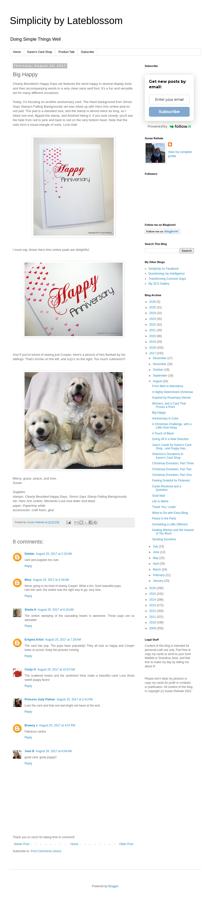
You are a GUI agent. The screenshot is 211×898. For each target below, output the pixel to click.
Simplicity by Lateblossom (66, 20)
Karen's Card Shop (39, 52)
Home (17, 52)
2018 (153, 347)
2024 (153, 313)
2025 (153, 307)
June (156, 552)
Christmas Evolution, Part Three (173, 463)
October (158, 369)
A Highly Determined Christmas (172, 392)
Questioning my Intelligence (166, 273)
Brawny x (31, 725)
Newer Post (21, 844)
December (160, 358)
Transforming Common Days (167, 278)
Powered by (169, 126)
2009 (153, 628)
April (156, 563)
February (159, 575)
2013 (153, 605)
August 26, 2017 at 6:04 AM (54, 751)
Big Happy (159, 412)
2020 (153, 336)
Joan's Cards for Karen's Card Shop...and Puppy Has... (171, 446)
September (160, 375)
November (160, 364)
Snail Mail (158, 495)
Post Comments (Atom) (46, 851)
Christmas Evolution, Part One (172, 475)
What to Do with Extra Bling (170, 513)
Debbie (29, 554)
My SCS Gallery (158, 283)
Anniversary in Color (165, 418)
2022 (153, 324)
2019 (153, 341)
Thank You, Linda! (164, 507)
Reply (28, 566)
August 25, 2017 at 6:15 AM (55, 609)
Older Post (126, 844)
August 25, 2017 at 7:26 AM (63, 639)
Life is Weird (160, 501)
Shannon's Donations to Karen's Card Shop (167, 455)
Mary (28, 580)
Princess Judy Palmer (40, 699)
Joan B (29, 751)
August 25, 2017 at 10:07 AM (56, 669)
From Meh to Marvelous (167, 386)
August (158, 381)
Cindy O (30, 669)
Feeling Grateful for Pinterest (171, 480)
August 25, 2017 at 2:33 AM (54, 554)
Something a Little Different (170, 524)
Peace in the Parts (164, 518)
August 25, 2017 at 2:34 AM (51, 580)
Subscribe (87, 52)
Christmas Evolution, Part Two (172, 469)
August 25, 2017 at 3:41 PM (75, 699)
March (157, 569)
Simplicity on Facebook (163, 268)
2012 (153, 611)
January (158, 580)
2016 (153, 588)
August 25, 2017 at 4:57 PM (57, 725)
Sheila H (30, 609)
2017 (153, 353)
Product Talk (66, 52)
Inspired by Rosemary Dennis (171, 397)
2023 (153, 319)
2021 (153, 330)
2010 (153, 622)
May (156, 558)
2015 (153, 593)
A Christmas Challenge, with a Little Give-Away (171, 425)
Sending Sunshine (164, 539)
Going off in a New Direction (170, 439)
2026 (153, 302)
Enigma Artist (34, 639)
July (156, 546)
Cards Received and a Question (166, 488)
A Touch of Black (163, 433)
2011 (153, 617)
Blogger (113, 886)
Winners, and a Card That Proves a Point (169, 405)
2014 (153, 599)
